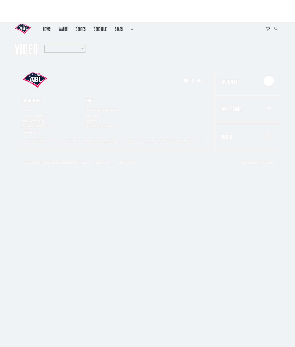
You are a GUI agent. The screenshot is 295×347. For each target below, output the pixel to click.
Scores (81, 29)
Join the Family (247, 108)
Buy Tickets (247, 81)
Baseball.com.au (35, 115)
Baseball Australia (37, 126)
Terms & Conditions (128, 163)
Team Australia (33, 121)
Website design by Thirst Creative (256, 163)
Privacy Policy (102, 163)
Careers (91, 121)
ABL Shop (247, 136)
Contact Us (93, 115)
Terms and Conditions (100, 126)
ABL (25, 110)
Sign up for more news (101, 110)
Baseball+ (30, 131)
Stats (119, 29)
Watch (63, 29)
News (47, 29)
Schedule (100, 29)
